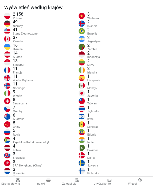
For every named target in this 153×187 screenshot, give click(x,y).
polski (44, 182)
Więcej (135, 182)
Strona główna (10, 182)
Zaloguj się (70, 182)
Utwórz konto (103, 182)
